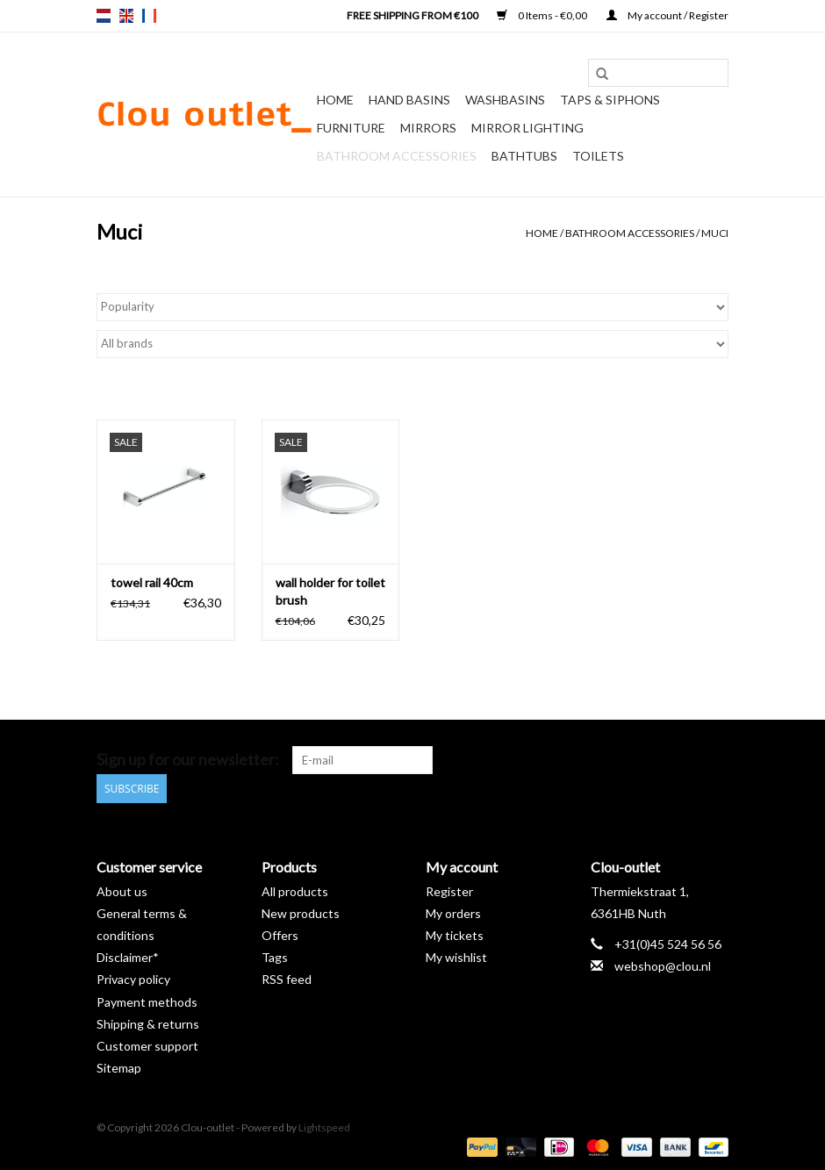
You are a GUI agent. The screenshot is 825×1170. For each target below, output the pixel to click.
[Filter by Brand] (412, 344)
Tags (275, 957)
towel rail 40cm (152, 582)
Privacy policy (133, 979)
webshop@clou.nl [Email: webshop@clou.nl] (662, 965)
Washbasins (505, 99)
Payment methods (147, 1001)
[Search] (658, 73)
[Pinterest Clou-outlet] (653, 760)
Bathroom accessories (397, 155)
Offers (280, 935)
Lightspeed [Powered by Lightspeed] (324, 1127)
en (126, 16)
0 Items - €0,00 (543, 15)
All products (295, 890)
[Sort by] (412, 307)
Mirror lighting (527, 127)
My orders (453, 912)
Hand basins (409, 99)
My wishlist (456, 957)
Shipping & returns (148, 1023)
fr (149, 16)
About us (122, 890)
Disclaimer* (128, 957)
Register (449, 890)
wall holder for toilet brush (330, 591)
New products (301, 912)
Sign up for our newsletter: (188, 759)
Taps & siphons (610, 99)
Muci (714, 233)
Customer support (147, 1045)
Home (335, 99)
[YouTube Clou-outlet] (684, 760)
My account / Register (667, 15)
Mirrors (428, 127)
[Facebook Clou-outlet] (622, 760)
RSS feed (287, 979)
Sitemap (119, 1067)
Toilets (598, 155)
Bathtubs (524, 155)
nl (104, 16)
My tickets (455, 935)
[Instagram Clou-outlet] (714, 760)
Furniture (351, 127)
